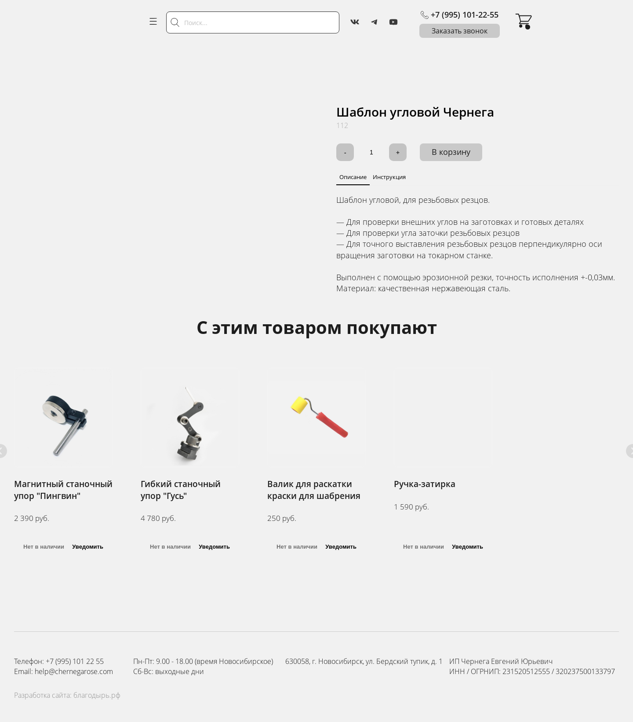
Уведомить (87, 546)
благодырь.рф (96, 695)
